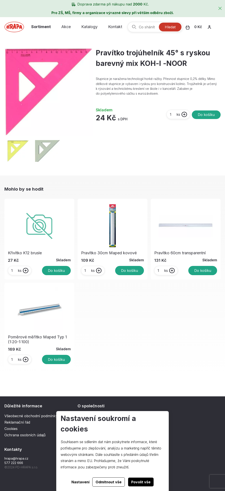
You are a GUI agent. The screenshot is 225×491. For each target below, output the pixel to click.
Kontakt (115, 26)
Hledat (170, 27)
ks (174, 114)
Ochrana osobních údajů (24, 435)
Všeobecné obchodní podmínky (31, 416)
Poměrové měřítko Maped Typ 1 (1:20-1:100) (37, 339)
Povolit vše (141, 482)
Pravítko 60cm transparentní (180, 253)
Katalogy (89, 26)
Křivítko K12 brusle (25, 253)
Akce (66, 26)
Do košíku (206, 114)
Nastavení (80, 482)
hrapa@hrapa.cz (16, 458)
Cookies (11, 428)
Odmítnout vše (109, 482)
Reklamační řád (17, 422)
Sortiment (41, 26)
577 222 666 (13, 463)
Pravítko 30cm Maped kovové (109, 253)
